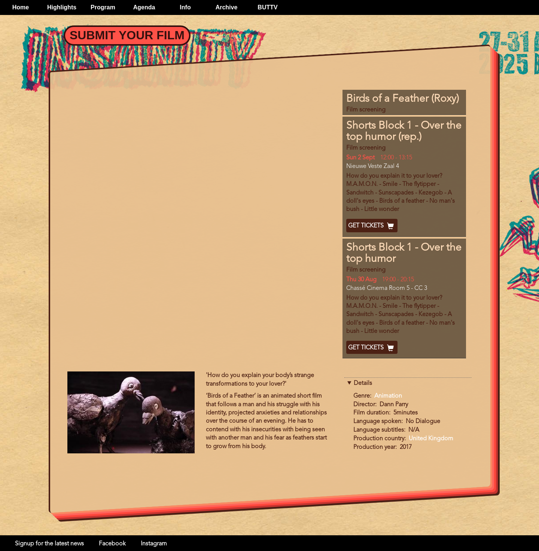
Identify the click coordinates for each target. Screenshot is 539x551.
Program (103, 7)
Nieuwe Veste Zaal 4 (372, 166)
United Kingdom (431, 439)
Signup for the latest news (49, 544)
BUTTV (267, 7)
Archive (227, 7)
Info (185, 7)
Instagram (154, 544)
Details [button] (363, 383)
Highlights (61, 7)
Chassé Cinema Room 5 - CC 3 (386, 288)
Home (20, 7)
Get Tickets (372, 226)
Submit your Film (127, 35)
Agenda (144, 7)
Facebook (112, 544)
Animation (388, 396)
